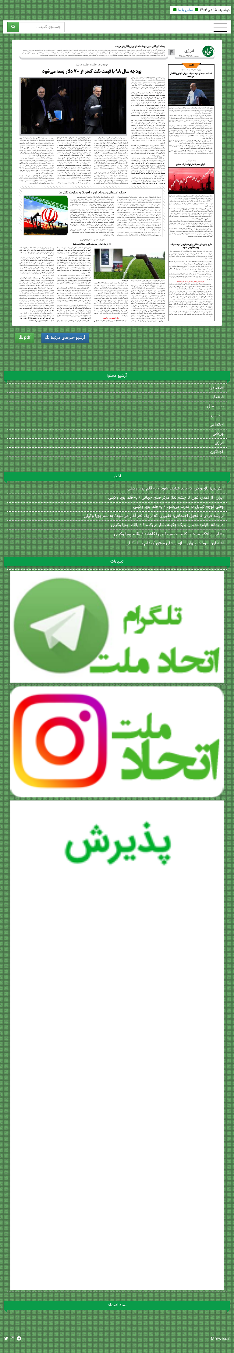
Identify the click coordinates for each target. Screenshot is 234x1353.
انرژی (219, 443)
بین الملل (215, 406)
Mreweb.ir (220, 1339)
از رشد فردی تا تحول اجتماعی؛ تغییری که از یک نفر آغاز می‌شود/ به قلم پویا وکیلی (154, 516)
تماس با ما (185, 10)
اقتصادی (216, 388)
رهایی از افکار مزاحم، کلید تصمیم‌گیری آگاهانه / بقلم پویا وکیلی (169, 534)
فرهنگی (217, 397)
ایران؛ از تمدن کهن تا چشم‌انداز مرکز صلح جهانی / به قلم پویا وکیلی (166, 497)
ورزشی (218, 433)
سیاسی (217, 415)
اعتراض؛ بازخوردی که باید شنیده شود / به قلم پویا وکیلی (175, 488)
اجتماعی (217, 424)
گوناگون (217, 452)
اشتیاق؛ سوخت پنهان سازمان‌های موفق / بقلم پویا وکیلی (175, 543)
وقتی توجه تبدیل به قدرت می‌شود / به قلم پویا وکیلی (178, 506)
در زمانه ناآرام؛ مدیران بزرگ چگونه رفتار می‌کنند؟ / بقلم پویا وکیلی (167, 525)
